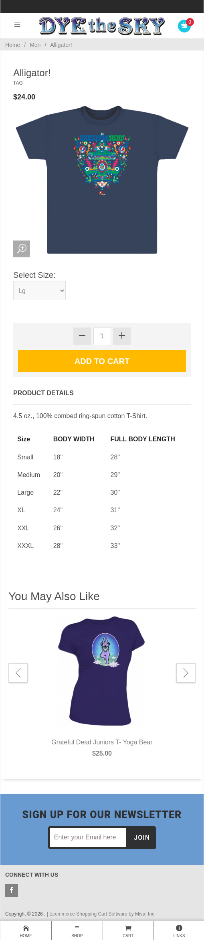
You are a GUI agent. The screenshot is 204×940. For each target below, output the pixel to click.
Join (142, 837)
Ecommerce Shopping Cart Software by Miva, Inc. (102, 914)
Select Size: (34, 275)
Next (186, 673)
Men (35, 45)
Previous (18, 673)
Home (12, 45)
